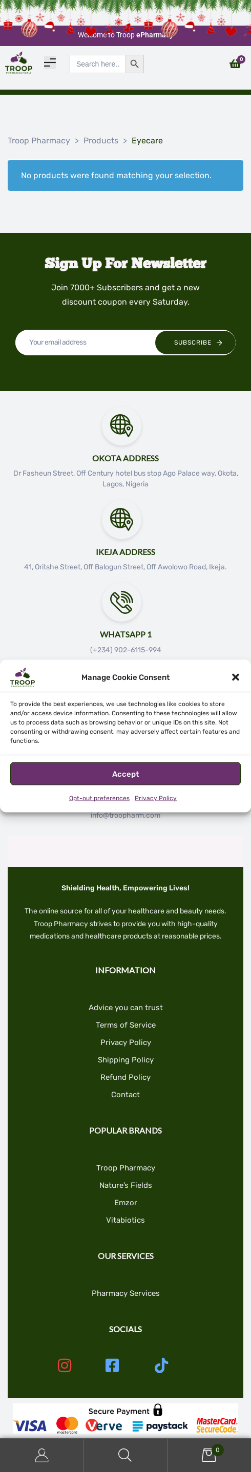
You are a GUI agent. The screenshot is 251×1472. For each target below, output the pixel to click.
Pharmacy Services (126, 1293)
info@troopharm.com (125, 815)
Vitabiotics (125, 1220)
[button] (236, 677)
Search (125, 1455)
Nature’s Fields (125, 1185)
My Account (41, 1455)
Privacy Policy (156, 798)
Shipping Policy (126, 1059)
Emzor (125, 1202)
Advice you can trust (126, 1007)
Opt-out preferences (99, 798)
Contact (125, 1094)
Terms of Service (126, 1025)
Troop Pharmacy (125, 1167)
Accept (125, 773)
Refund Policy (125, 1077)
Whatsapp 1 (126, 634)
